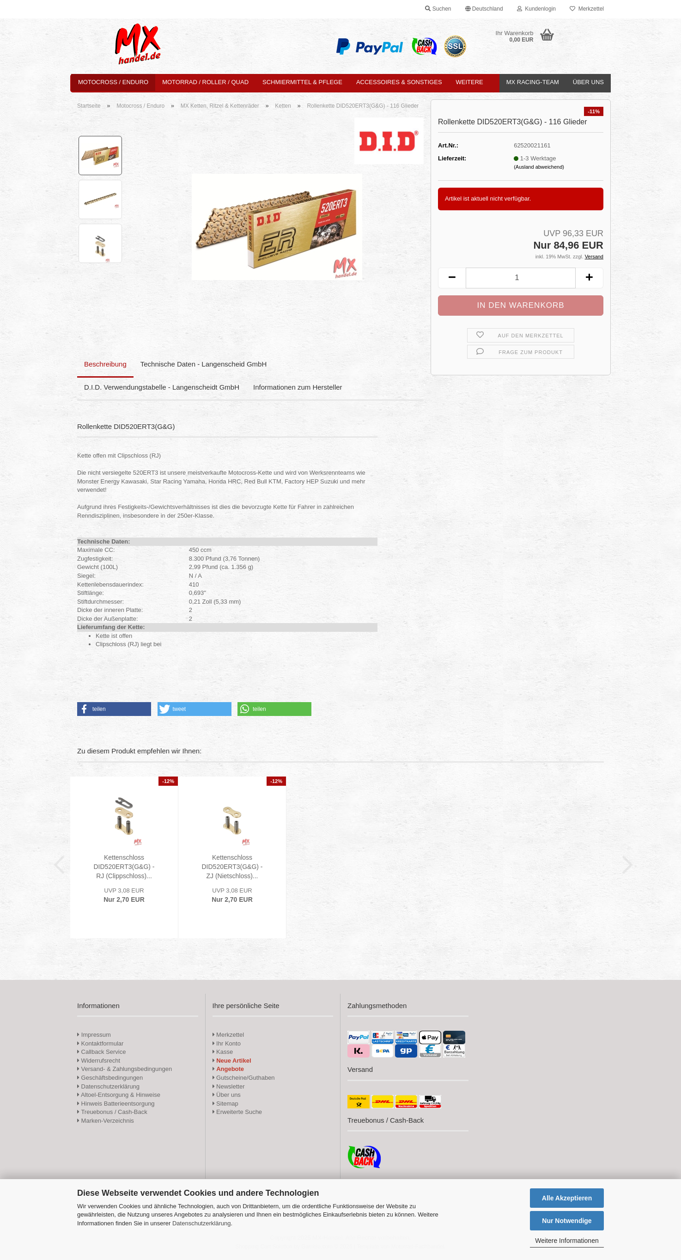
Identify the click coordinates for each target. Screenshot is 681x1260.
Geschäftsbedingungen (110, 1077)
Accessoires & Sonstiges (399, 82)
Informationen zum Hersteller (297, 387)
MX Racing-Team (532, 82)
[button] (484, 9)
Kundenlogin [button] (536, 9)
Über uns (588, 82)
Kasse (223, 1051)
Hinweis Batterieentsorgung (116, 1103)
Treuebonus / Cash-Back (112, 1111)
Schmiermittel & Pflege (302, 82)
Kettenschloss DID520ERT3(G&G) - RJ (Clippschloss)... (124, 867)
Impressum (96, 1034)
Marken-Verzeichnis (105, 1120)
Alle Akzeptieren (567, 1198)
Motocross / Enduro (113, 82)
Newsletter (229, 1086)
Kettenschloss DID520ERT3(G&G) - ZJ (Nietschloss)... (232, 867)
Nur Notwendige (566, 1220)
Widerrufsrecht (98, 1060)
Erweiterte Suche (237, 1111)
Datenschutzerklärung (201, 1223)
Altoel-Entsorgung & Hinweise (118, 1094)
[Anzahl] (521, 278)
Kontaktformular (100, 1043)
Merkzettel (587, 9)
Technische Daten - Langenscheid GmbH (203, 364)
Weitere (469, 82)
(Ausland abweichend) (539, 167)
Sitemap (225, 1103)
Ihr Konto (227, 1043)
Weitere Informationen (566, 1240)
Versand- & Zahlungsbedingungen (124, 1068)
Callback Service (101, 1051)
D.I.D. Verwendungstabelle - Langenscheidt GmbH (161, 387)
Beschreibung (105, 364)
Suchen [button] (438, 9)
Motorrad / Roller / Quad (205, 82)
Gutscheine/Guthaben (244, 1077)
